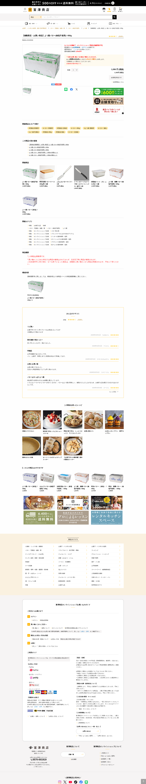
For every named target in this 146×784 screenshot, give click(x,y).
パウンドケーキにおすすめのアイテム (62, 233)
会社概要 (73, 759)
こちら (75, 49)
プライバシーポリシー (106, 765)
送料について (45, 628)
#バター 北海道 (73, 132)
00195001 (36, 295)
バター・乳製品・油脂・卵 (57, 28)
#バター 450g (75, 128)
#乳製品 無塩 (60, 132)
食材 (44, 225)
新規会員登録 (43, 620)
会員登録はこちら (117, 82)
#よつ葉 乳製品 (34, 132)
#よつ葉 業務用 (89, 128)
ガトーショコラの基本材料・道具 (60, 239)
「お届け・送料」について (36, 716)
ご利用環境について (83, 723)
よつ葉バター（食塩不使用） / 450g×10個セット (42, 152)
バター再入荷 (54, 231)
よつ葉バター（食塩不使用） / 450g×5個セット (42, 155)
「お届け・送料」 (84, 631)
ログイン (84, 47)
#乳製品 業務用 (34, 128)
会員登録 (76, 47)
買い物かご (35, 628)
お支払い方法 (54, 639)
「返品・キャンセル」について (86, 709)
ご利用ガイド (104, 753)
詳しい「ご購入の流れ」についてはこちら (44, 646)
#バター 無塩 (102, 128)
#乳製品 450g (47, 132)
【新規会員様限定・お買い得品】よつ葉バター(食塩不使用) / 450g (48, 144)
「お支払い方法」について (54, 716)
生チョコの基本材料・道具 (58, 244)
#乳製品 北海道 (62, 128)
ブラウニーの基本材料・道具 (59, 242)
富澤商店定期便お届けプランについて (75, 628)
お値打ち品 (36, 225)
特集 (29, 225)
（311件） (121, 36)
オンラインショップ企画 (40, 231)
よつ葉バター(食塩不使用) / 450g (38, 150)
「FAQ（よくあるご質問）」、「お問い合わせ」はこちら (94, 736)
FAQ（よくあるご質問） (107, 756)
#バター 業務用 (48, 128)
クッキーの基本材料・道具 (58, 236)
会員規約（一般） (105, 759)
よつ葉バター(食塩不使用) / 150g (38, 147)
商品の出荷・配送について (39, 639)
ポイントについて (56, 628)
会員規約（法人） (105, 762)
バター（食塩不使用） (74, 28)
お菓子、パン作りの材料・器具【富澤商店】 (34, 28)
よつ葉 (85, 28)
